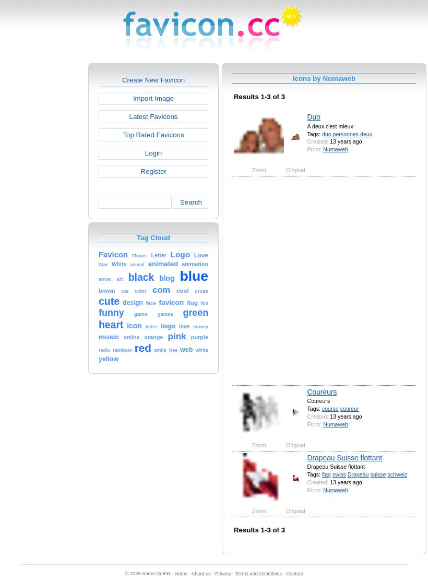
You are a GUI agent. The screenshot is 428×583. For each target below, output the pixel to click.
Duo (313, 117)
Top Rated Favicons (153, 135)
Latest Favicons (153, 117)
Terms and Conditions (258, 573)
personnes (346, 134)
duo (326, 134)
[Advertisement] (103, 280)
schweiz (398, 474)
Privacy (223, 573)
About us (201, 573)
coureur (349, 409)
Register (153, 171)
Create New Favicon (153, 80)
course (330, 409)
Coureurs (322, 392)
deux (366, 134)
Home (181, 573)
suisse (378, 474)
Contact (295, 573)
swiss (339, 474)
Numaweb (335, 149)
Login (153, 153)
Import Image (153, 98)
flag (326, 474)
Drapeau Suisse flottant (344, 458)
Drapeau (358, 474)
